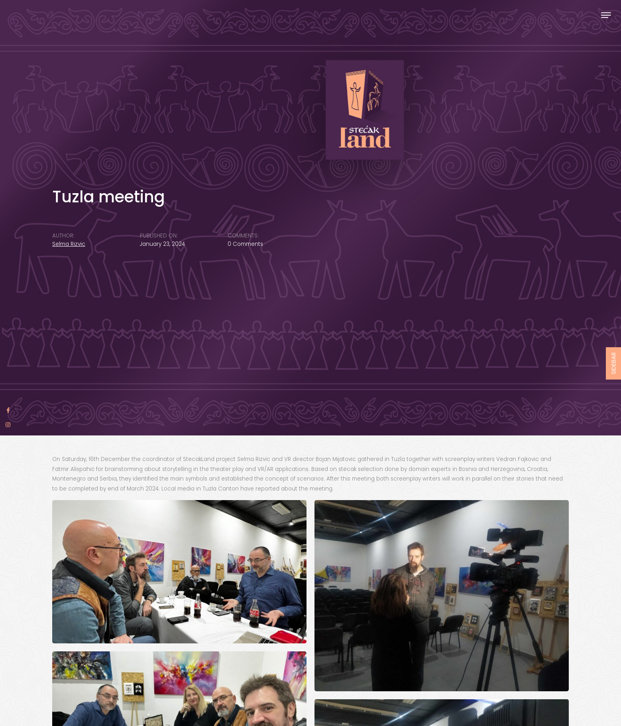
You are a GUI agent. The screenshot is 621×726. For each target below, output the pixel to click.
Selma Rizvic (68, 244)
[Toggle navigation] (606, 15)
